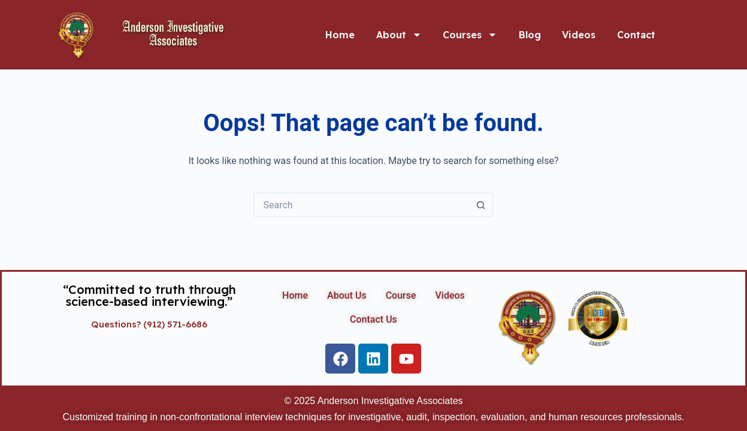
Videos (578, 35)
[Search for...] (361, 205)
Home (340, 35)
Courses (470, 34)
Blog (530, 35)
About (399, 34)
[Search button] (481, 205)
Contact (636, 35)
